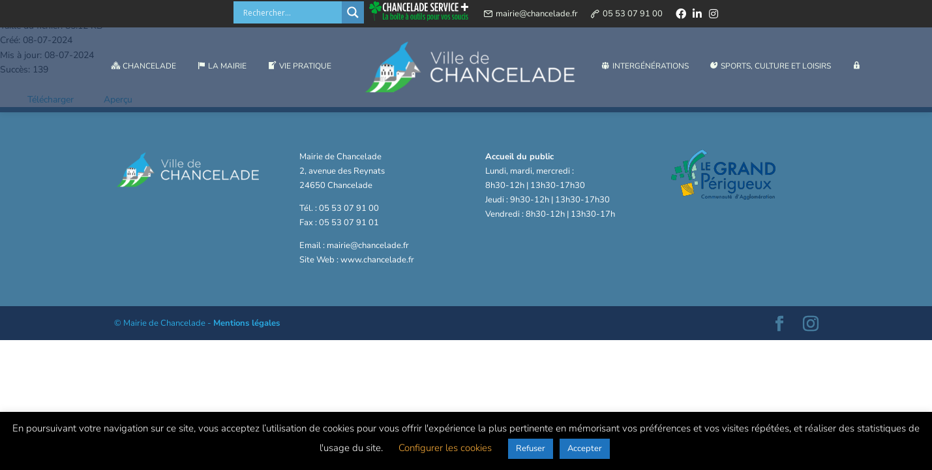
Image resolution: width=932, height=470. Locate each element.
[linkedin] (697, 15)
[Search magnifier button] (353, 14)
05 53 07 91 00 (633, 16)
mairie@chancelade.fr (537, 16)
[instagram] (713, 15)
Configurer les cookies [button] (445, 447)
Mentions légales (246, 323)
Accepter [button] (584, 448)
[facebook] (681, 15)
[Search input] (290, 14)
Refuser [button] (530, 448)
